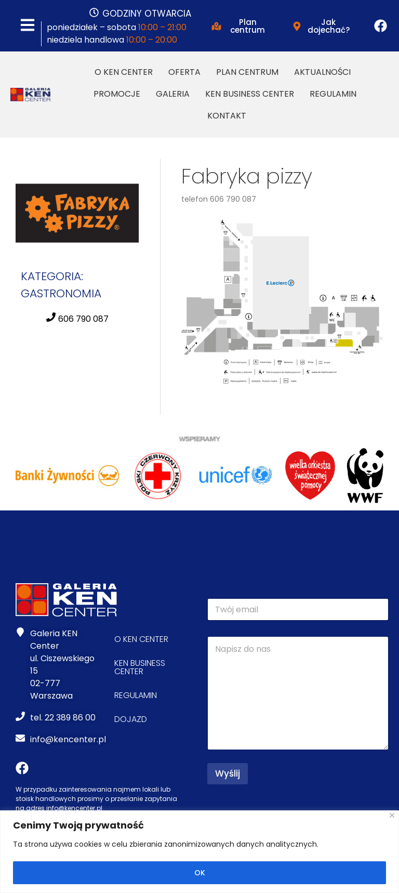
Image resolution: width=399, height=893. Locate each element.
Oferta (184, 72)
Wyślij (227, 773)
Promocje (117, 94)
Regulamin (333, 94)
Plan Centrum (247, 72)
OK (199, 873)
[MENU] (27, 26)
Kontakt (226, 116)
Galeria (173, 94)
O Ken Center (124, 72)
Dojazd (130, 719)
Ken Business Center (249, 94)
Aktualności (322, 72)
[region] (199, 851)
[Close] (392, 815)
